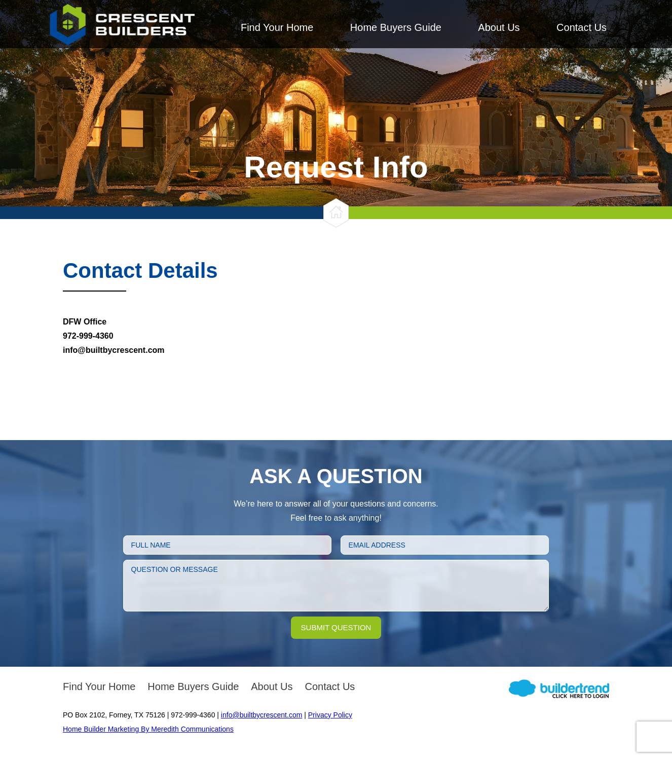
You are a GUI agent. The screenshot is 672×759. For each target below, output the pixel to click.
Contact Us (581, 27)
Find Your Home (277, 27)
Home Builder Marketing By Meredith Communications (148, 729)
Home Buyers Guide (395, 27)
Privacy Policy (330, 715)
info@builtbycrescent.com (262, 715)
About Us (498, 27)
